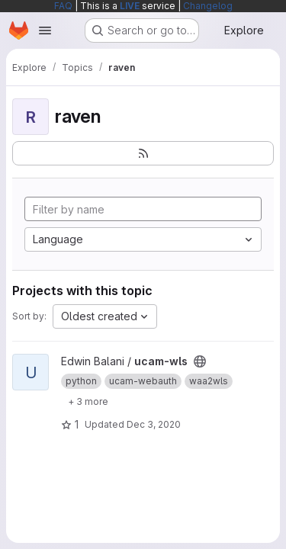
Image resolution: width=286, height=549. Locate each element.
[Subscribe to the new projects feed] (143, 153)
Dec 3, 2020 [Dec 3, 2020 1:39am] (154, 424)
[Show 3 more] (88, 401)
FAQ (63, 5)
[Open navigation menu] (45, 30)
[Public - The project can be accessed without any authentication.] (200, 361)
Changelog (208, 5)
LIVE (130, 5)
